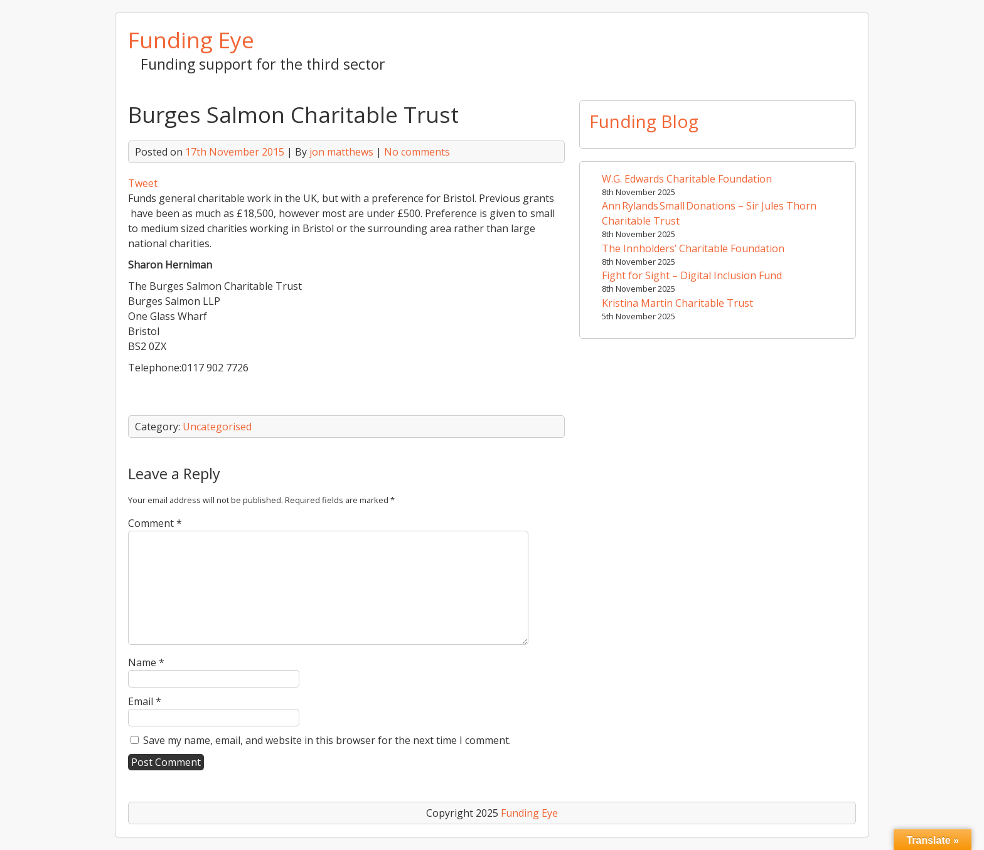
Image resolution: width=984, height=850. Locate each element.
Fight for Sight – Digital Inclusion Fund (692, 275)
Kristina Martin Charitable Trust (677, 303)
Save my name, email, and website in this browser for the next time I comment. (327, 740)
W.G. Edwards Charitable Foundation (687, 179)
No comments (417, 152)
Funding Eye (191, 39)
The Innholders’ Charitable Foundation (693, 248)
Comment (155, 523)
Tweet (143, 183)
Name (146, 662)
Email (144, 701)
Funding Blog (643, 121)
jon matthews (341, 152)
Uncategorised (217, 426)
